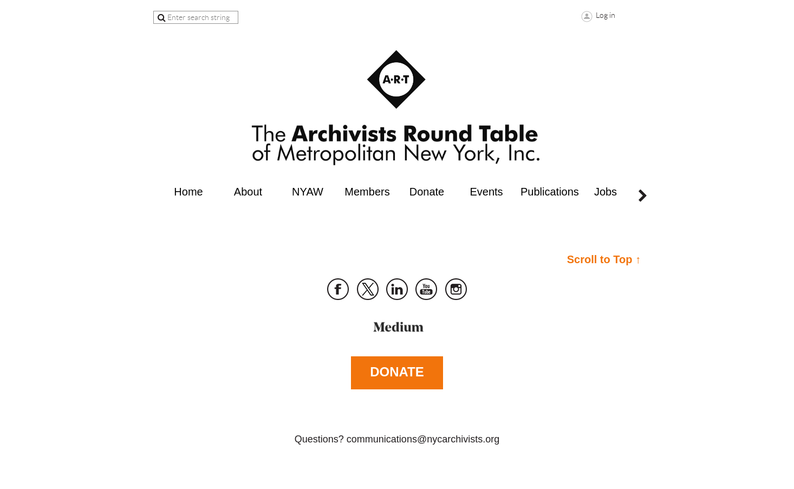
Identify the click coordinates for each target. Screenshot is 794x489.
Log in (605, 15)
